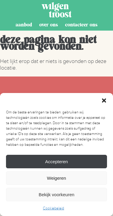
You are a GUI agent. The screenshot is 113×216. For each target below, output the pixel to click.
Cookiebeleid (53, 208)
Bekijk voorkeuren (56, 194)
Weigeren (56, 178)
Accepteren (56, 161)
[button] (104, 101)
